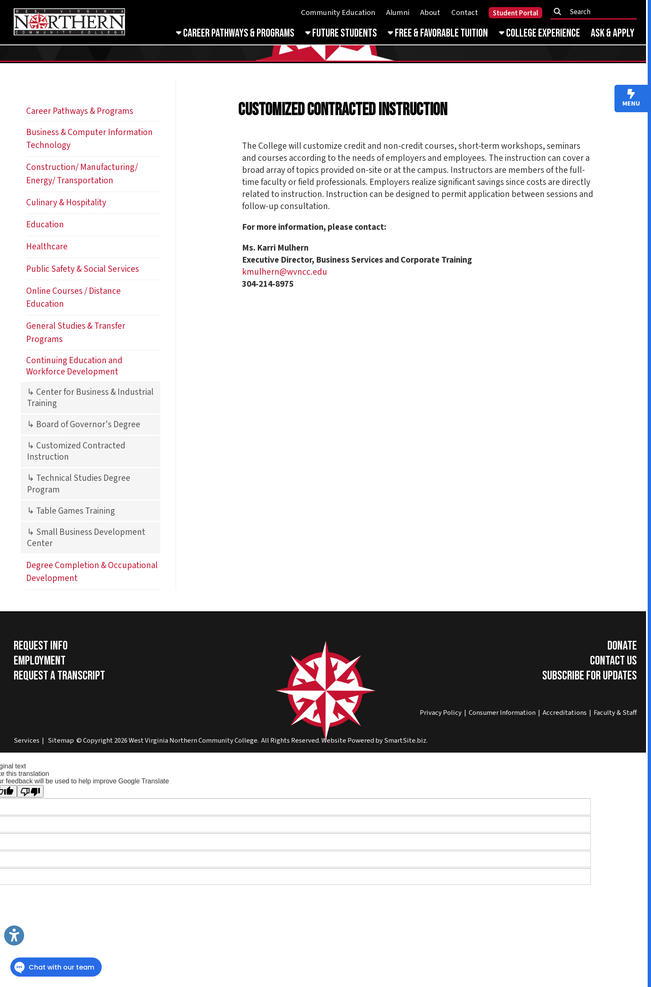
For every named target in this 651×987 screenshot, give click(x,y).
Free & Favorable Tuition (438, 33)
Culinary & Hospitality (66, 203)
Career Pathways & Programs (235, 33)
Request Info (41, 645)
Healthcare (47, 247)
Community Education (338, 12)
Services (26, 741)
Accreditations (565, 713)
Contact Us (613, 660)
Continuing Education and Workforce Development (74, 366)
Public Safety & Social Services (82, 269)
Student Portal (515, 13)
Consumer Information (502, 713)
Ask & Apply (612, 33)
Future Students (341, 33)
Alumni (397, 12)
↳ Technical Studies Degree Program (78, 483)
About (430, 12)
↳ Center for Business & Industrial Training (90, 397)
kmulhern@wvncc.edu (284, 272)
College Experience (539, 33)
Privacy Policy (441, 713)
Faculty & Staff (615, 713)
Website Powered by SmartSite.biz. (374, 741)
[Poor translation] (30, 791)
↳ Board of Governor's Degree (83, 424)
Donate (622, 645)
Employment (40, 660)
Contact (464, 12)
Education (45, 225)
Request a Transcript (59, 675)
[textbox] (596, 12)
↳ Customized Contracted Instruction (76, 451)
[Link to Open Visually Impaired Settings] (14, 935)
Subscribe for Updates (589, 675)
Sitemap (61, 741)
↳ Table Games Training (71, 511)
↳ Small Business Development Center (86, 537)
